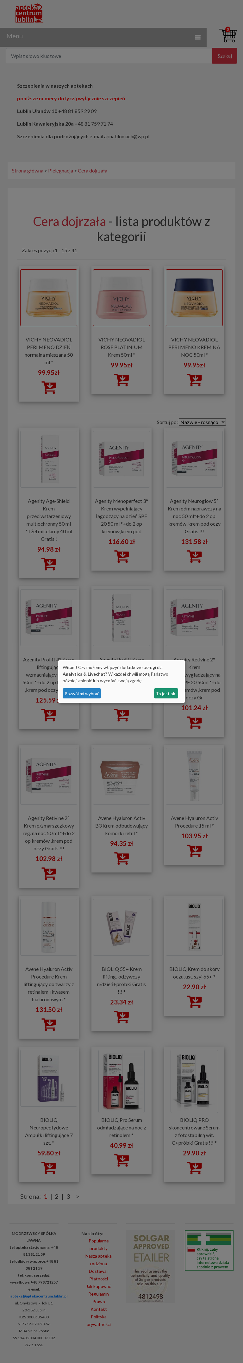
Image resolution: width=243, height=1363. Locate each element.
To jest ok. (166, 693)
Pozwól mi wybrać (82, 693)
